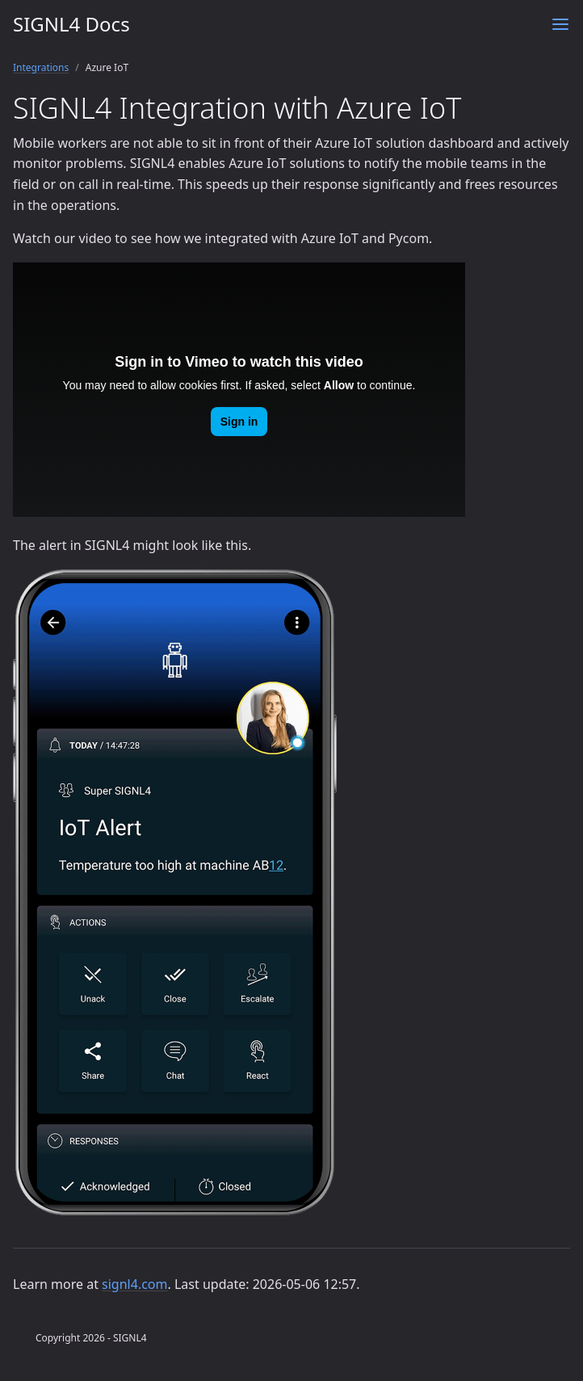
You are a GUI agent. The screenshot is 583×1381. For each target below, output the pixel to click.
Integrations (41, 67)
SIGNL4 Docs (71, 23)
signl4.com (134, 1284)
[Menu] (560, 24)
